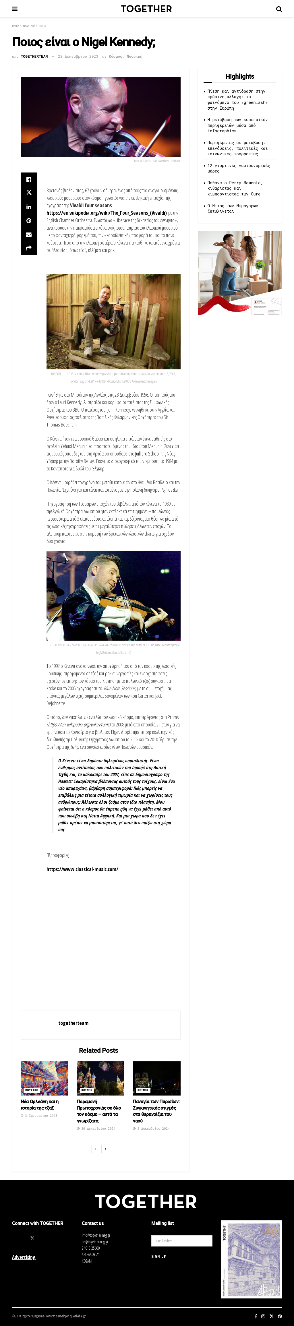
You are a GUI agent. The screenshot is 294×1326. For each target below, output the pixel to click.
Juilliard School (147, 453)
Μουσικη (31, 1090)
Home (15, 26)
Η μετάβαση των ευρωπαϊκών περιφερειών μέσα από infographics (238, 125)
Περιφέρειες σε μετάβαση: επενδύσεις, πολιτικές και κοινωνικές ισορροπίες (238, 148)
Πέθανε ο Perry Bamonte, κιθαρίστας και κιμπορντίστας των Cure (235, 188)
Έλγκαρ (98, 468)
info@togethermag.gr (96, 1235)
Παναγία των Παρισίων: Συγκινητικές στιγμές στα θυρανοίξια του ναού (156, 1111)
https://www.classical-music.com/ (82, 869)
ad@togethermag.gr (95, 1241)
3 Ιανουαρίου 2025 (39, 1115)
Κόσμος (42, 26)
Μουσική (135, 56)
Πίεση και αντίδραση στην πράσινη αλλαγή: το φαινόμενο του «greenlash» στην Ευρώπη (238, 99)
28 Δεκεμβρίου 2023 (78, 56)
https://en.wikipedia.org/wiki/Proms (78, 724)
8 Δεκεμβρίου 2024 (151, 1128)
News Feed (29, 26)
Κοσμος (87, 1090)
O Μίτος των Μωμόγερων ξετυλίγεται (233, 208)
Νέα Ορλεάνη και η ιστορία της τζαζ (40, 1104)
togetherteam (34, 56)
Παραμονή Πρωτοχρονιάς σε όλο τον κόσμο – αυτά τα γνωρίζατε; (99, 1111)
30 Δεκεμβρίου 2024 (96, 1128)
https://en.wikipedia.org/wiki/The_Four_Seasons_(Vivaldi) (107, 212)
